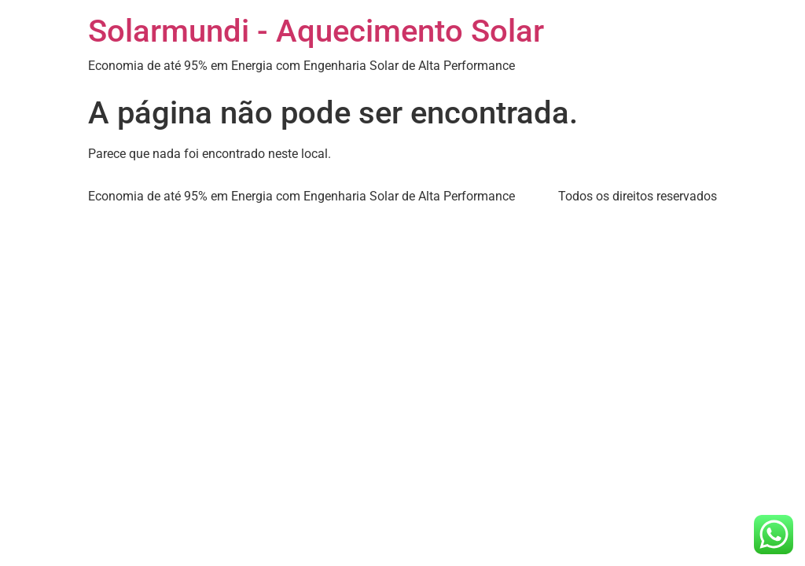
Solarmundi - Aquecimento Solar (316, 31)
